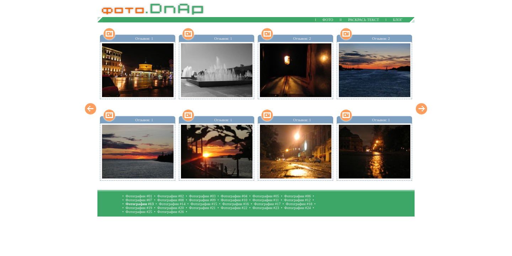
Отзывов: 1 (144, 39)
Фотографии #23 (265, 208)
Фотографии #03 (202, 196)
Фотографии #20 (170, 208)
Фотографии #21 (202, 208)
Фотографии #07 (139, 200)
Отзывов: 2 (302, 39)
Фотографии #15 (204, 204)
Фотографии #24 (297, 208)
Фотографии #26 (170, 212)
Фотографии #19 (139, 208)
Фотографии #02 (170, 196)
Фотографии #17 (267, 204)
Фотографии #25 (139, 212)
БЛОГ (397, 20)
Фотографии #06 (297, 196)
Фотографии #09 (202, 200)
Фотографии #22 (234, 208)
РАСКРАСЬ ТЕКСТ (363, 20)
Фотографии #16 (235, 204)
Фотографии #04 (234, 196)
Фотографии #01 (139, 196)
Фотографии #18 (299, 204)
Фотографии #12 (297, 200)
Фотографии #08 (170, 200)
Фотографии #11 (265, 200)
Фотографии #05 (265, 196)
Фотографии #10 (234, 200)
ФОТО (327, 20)
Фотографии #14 (172, 204)
